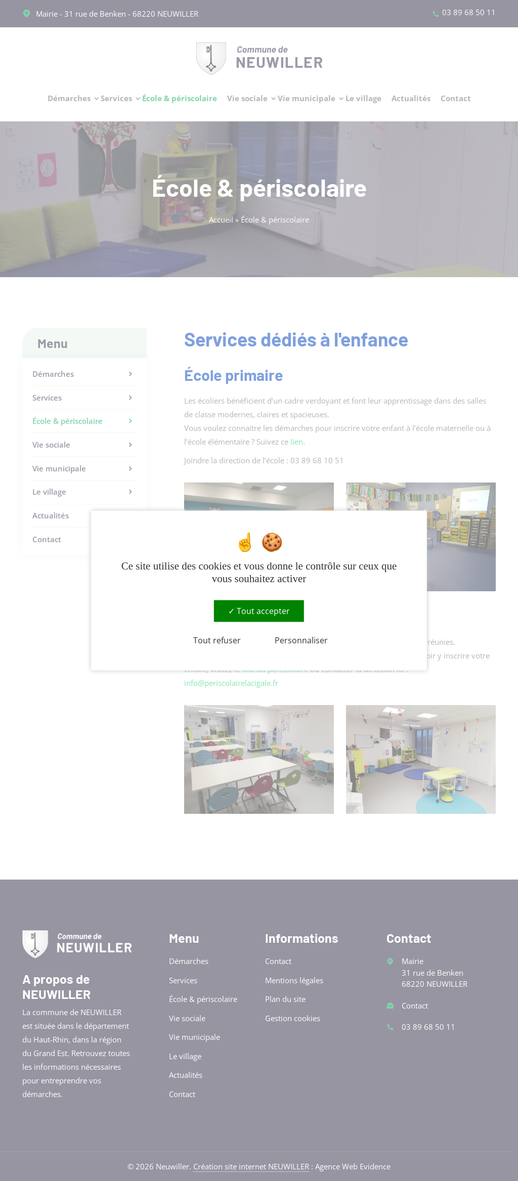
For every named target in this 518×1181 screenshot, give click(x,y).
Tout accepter (259, 611)
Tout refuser (217, 640)
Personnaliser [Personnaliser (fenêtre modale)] (301, 640)
